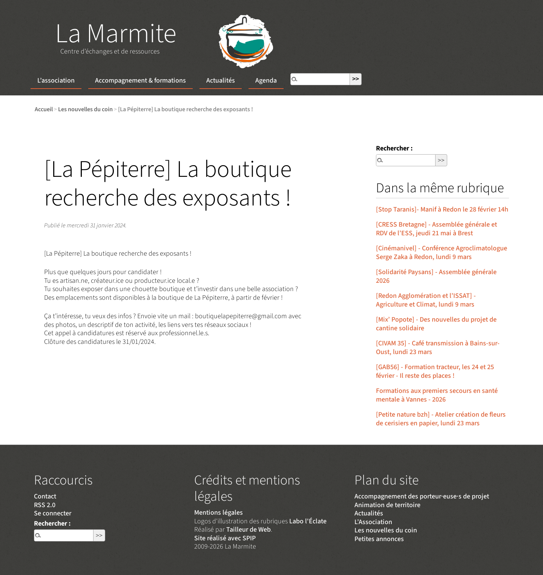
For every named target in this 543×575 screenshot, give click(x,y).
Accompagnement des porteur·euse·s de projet (421, 496)
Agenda (266, 80)
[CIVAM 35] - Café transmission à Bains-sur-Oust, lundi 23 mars (438, 348)
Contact (45, 496)
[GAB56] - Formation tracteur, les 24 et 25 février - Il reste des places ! (435, 371)
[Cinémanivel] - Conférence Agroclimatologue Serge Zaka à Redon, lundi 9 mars (441, 253)
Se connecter (52, 513)
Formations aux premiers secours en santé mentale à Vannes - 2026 (437, 395)
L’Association (373, 522)
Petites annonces (379, 539)
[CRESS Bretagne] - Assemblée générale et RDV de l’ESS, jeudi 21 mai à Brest (436, 229)
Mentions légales (218, 512)
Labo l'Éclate (308, 521)
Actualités (220, 80)
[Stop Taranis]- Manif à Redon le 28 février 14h (442, 209)
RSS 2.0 (44, 505)
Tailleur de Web (248, 529)
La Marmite (115, 33)
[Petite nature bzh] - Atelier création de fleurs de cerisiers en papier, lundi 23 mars (441, 419)
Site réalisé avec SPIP (225, 538)
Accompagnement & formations (140, 80)
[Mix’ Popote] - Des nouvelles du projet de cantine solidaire (436, 324)
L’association (56, 80)
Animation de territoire (387, 505)
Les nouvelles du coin (85, 109)
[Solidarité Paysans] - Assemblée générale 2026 (436, 276)
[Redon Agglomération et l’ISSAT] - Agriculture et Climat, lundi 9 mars (426, 300)
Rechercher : (394, 148)
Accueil (44, 109)
